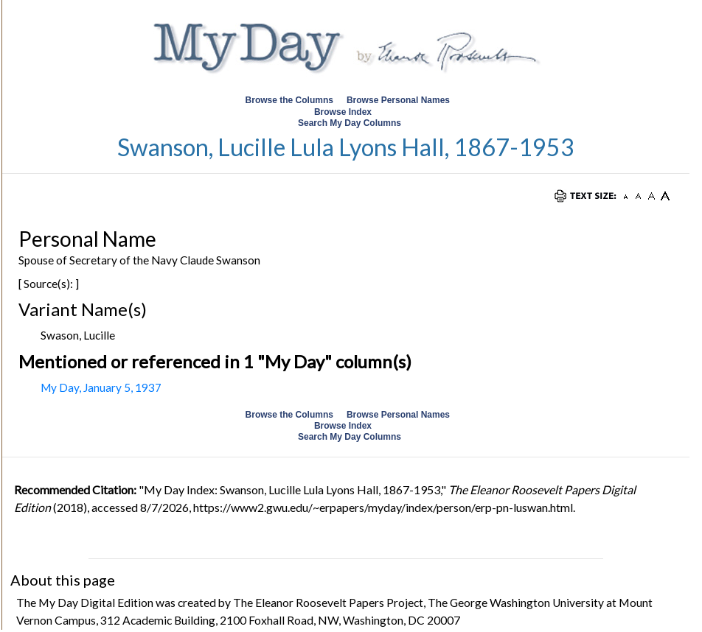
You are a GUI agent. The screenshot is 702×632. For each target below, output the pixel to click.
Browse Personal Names (399, 100)
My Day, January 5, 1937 (101, 387)
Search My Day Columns (349, 123)
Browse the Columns (289, 100)
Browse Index (343, 112)
